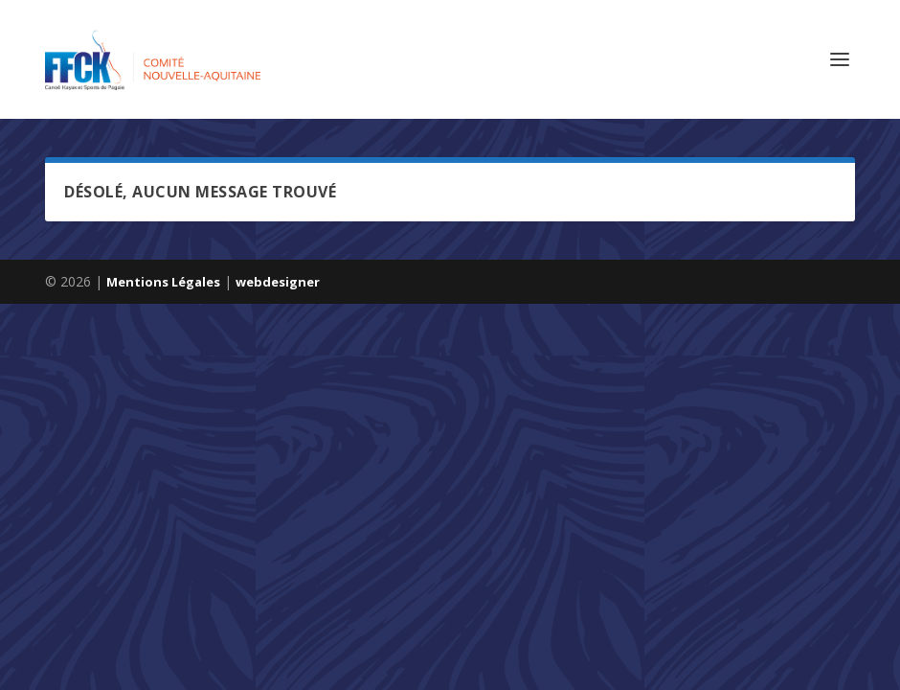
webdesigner (278, 281)
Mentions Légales (163, 281)
